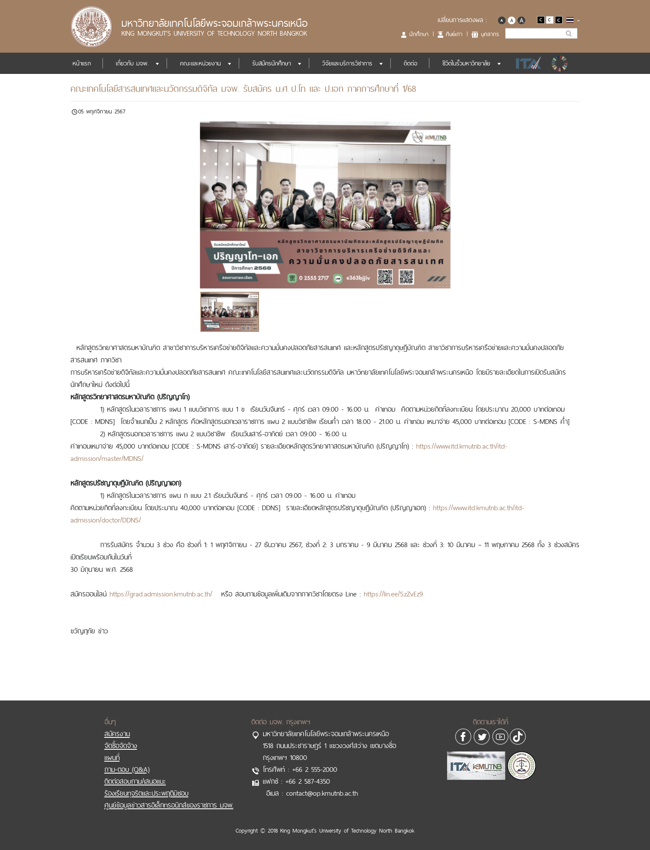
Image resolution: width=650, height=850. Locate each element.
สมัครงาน (117, 734)
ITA (526, 63)
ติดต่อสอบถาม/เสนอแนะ (135, 781)
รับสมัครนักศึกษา (271, 63)
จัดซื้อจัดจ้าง (120, 745)
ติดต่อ (410, 63)
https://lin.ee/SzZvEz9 (393, 594)
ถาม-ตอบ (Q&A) (126, 769)
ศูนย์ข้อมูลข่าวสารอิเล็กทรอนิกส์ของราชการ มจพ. (169, 805)
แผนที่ (112, 757)
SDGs (560, 63)
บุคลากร (490, 34)
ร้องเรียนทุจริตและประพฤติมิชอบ (146, 793)
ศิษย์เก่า (454, 34)
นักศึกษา (418, 34)
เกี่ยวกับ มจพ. (132, 63)
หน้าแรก (82, 63)
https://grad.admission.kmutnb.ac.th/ (161, 594)
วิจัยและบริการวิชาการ (347, 63)
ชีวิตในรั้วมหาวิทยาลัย (466, 63)
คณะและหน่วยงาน (200, 63)
